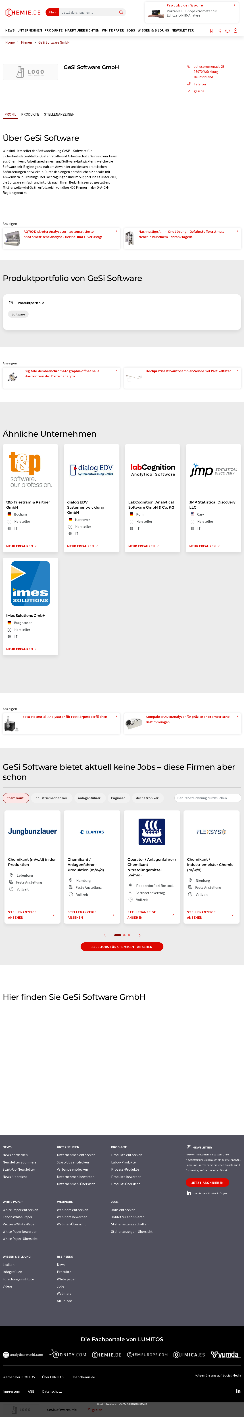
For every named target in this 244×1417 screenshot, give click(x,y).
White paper (66, 1279)
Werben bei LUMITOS (19, 1377)
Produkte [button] (54, 30)
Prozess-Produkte (125, 1169)
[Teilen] (219, 31)
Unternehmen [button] (29, 30)
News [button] (10, 30)
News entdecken (15, 1155)
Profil (10, 114)
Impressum (11, 1391)
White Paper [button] (113, 30)
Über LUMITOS (53, 1377)
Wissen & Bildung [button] (153, 30)
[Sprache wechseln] (227, 31)
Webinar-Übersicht (71, 1224)
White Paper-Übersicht (20, 1238)
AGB (31, 1391)
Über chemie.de (83, 1377)
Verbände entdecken (72, 1169)
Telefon (196, 84)
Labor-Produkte (123, 1162)
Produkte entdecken (126, 1155)
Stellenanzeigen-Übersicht (132, 1231)
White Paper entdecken (20, 1210)
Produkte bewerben (126, 1176)
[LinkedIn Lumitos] (238, 1391)
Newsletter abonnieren (20, 1162)
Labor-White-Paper (17, 1217)
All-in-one (65, 1301)
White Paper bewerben (20, 1231)
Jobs (60, 1286)
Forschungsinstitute (18, 1279)
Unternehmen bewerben (75, 1176)
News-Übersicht (15, 1176)
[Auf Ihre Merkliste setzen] (212, 31)
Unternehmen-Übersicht (76, 1184)
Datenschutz (52, 1391)
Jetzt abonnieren (207, 1182)
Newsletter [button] (183, 30)
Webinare (64, 1293)
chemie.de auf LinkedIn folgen (206, 1193)
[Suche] (121, 12)
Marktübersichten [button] (82, 30)
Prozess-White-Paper (19, 1224)
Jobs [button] (130, 30)
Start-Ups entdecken (73, 1162)
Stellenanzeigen (59, 114)
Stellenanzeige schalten (129, 1224)
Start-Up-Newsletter (19, 1169)
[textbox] (207, 798)
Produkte (30, 114)
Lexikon (9, 1264)
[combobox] (207, 798)
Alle (51, 12)
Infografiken (12, 1271)
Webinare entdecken (72, 1210)
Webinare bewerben (72, 1217)
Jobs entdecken (123, 1210)
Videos (8, 1286)
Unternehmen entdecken (76, 1155)
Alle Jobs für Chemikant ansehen (122, 946)
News (61, 1264)
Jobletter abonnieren (127, 1217)
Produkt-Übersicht (125, 1184)
